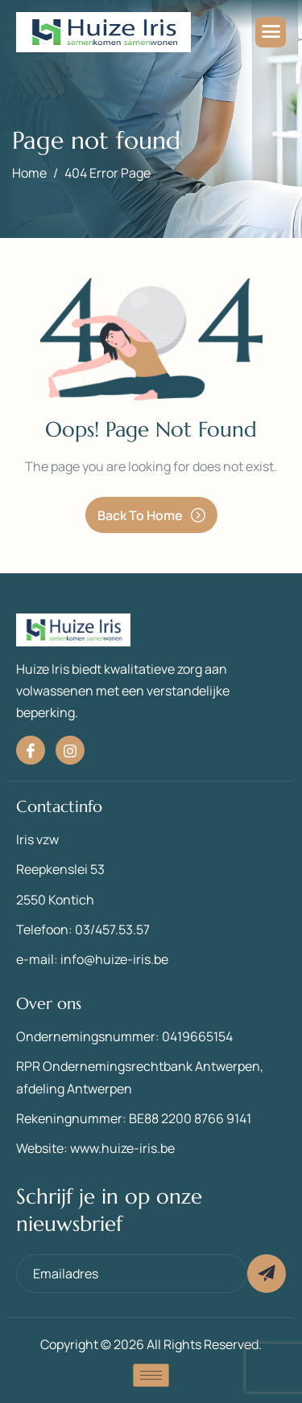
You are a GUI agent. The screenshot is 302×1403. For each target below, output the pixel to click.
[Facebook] (30, 750)
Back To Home (151, 515)
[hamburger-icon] (270, 32)
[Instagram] (70, 750)
